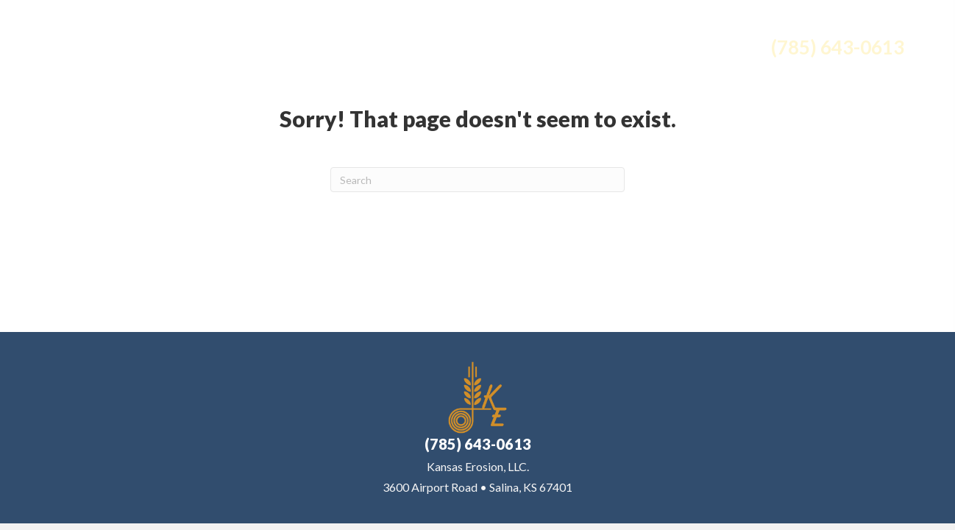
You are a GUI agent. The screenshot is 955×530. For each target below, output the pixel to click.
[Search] (477, 179)
